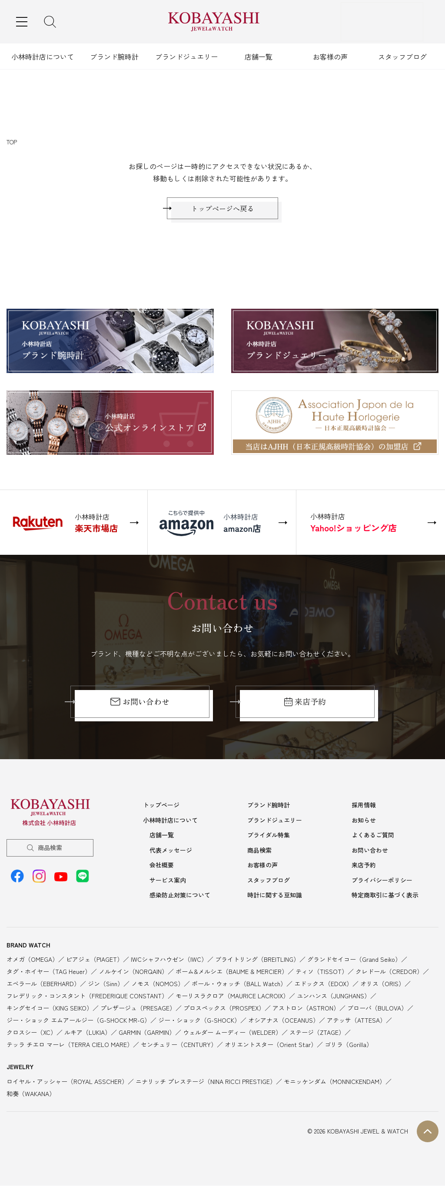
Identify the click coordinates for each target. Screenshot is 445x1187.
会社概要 (161, 867)
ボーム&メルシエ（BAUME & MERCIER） (232, 972)
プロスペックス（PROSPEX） (224, 1009)
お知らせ (364, 824)
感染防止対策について (179, 896)
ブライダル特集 (268, 838)
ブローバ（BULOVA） (377, 1009)
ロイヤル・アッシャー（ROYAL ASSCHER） (67, 1082)
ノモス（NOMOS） (157, 984)
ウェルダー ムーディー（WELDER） (232, 1033)
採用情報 (364, 809)
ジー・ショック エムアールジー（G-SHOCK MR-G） (78, 1021)
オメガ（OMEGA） (32, 960)
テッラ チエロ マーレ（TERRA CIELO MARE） (70, 1045)
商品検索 (50, 851)
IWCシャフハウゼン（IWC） (169, 960)
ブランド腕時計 (114, 56)
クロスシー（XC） (31, 1033)
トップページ (161, 809)
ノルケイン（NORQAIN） (133, 972)
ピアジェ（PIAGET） (94, 960)
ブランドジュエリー (186, 56)
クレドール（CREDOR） (389, 972)
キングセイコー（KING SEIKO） (50, 1009)
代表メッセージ (170, 853)
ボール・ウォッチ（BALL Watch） (239, 984)
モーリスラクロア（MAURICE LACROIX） (232, 997)
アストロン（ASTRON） (305, 1009)
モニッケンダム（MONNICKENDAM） (334, 1082)
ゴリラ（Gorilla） (348, 1045)
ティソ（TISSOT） (322, 972)
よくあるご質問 (373, 838)
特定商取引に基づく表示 (385, 896)
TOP (12, 142)
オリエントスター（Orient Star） (271, 1045)
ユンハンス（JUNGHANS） (333, 997)
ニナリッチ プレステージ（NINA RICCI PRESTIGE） (206, 1082)
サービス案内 (167, 882)
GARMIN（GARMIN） (147, 1033)
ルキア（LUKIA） (87, 1033)
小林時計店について (42, 56)
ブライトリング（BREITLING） (257, 960)
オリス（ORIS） (382, 984)
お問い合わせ (140, 706)
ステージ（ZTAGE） (317, 1033)
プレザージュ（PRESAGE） (138, 1009)
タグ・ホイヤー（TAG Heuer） (49, 972)
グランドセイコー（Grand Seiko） (354, 960)
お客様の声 (330, 56)
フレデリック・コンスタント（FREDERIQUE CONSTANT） (87, 997)
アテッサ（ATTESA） (356, 1021)
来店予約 (305, 706)
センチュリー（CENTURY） (179, 1045)
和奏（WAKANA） (31, 1094)
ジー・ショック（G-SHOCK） (199, 1021)
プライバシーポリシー (382, 882)
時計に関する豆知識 (274, 896)
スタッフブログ (402, 56)
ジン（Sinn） (105, 984)
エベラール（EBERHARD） (43, 984)
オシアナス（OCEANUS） (283, 1021)
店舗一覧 (258, 56)
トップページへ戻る (222, 210)
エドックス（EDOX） (323, 984)
